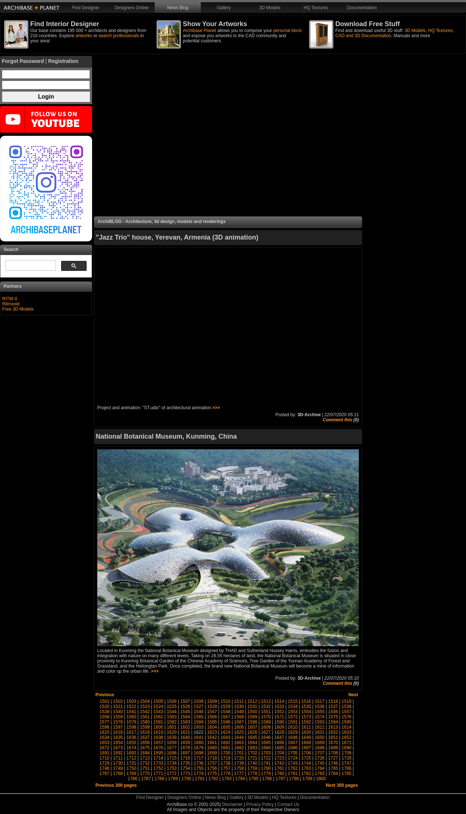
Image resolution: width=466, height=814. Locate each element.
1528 (212, 706)
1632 (333, 732)
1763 (306, 768)
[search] (30, 265)
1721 (252, 758)
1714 (158, 758)
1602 (185, 727)
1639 (172, 737)
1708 (333, 752)
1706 (306, 752)
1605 (226, 727)
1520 (104, 706)
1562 (158, 716)
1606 (239, 727)
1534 (293, 706)
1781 (293, 773)
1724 (293, 758)
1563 (172, 716)
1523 (145, 706)
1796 (267, 778)
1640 (185, 737)
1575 (333, 716)
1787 (146, 778)
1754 (185, 768)
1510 (226, 701)
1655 (131, 742)
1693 (131, 752)
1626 (252, 732)
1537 (333, 706)
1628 (279, 732)
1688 (320, 747)
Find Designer (85, 7)
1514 (279, 701)
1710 (104, 758)
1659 (185, 742)
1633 (346, 732)
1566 (212, 716)
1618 (145, 732)
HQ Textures (316, 7)
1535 (306, 706)
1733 (158, 763)
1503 (131, 701)
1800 (321, 778)
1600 (158, 727)
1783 (320, 773)
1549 (239, 711)
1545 (185, 711)
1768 (118, 773)
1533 (279, 706)
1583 (185, 722)
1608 (266, 727)
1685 (279, 747)
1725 (306, 758)
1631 (320, 732)
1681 (226, 747)
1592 (306, 722)
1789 (173, 778)
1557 (346, 711)
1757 (226, 768)
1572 (293, 716)
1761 (279, 768)
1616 (118, 732)
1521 (118, 706)
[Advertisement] (228, 136)
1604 (212, 727)
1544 (172, 711)
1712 (131, 758)
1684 (266, 747)
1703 (266, 752)
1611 (306, 727)
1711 (118, 758)
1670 (333, 742)
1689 (333, 747)
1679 (199, 747)
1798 (294, 778)
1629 (293, 732)
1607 (252, 727)
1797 (280, 778)
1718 (212, 758)
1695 (158, 752)
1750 (131, 768)
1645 (252, 737)
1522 (131, 706)
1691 (104, 752)
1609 (279, 727)
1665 (266, 742)
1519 (346, 701)
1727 (333, 758)
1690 (346, 747)
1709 (346, 752)
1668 (306, 742)
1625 (239, 732)
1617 (131, 732)
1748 (104, 768)
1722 (266, 758)
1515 (293, 701)
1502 (118, 701)
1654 (118, 742)
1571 (279, 716)
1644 (239, 737)
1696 (172, 752)
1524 (158, 706)
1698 (199, 752)
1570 (266, 716)
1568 (239, 716)
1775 (212, 773)
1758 (239, 768)
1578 (118, 722)
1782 (306, 773)
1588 (252, 722)
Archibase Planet (199, 30)
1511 (239, 701)
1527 (199, 706)
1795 (254, 778)
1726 (320, 758)
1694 (145, 752)
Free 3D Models (18, 309)
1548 (226, 711)
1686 (293, 747)
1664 (252, 742)
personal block (287, 30)
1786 (133, 778)
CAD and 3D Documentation (363, 35)
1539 (104, 711)
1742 (279, 763)
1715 (172, 758)
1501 (104, 701)
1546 (199, 711)
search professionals (118, 35)
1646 (266, 737)
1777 (239, 773)
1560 (131, 716)
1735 (185, 763)
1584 (199, 722)
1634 (104, 737)
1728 (346, 758)
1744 (306, 763)
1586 (226, 722)
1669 (320, 742)
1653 (104, 742)
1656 (145, 742)
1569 (252, 716)
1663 (239, 742)
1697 (185, 752)
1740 (252, 763)
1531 (252, 706)
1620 (172, 732)
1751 (145, 768)
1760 (266, 768)
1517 (320, 701)
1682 (239, 747)
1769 (131, 773)
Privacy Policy (260, 804)
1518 (333, 701)
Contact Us (288, 804)
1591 (293, 722)
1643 (226, 737)
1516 (306, 701)
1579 (131, 722)
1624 (226, 732)
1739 (239, 763)
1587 (239, 722)
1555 (320, 711)
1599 (145, 727)
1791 (200, 778)
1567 (226, 716)
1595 (346, 722)
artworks (84, 35)
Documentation (362, 7)
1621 (185, 732)
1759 (252, 768)
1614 (346, 727)
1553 (293, 711)
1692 (118, 752)
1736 (199, 763)
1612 (320, 727)
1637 (145, 737)
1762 (293, 768)
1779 (266, 773)
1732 (145, 763)
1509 (212, 701)
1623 (212, 732)
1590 (279, 722)
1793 (227, 778)
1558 (104, 716)
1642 (212, 737)
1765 (333, 768)
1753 (172, 768)
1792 (213, 778)
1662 (226, 742)
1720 (239, 758)
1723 (279, 758)
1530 (239, 706)
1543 (158, 711)
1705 (293, 752)
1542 (145, 711)
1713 (145, 758)
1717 (199, 758)
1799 (307, 778)
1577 (104, 722)
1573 (306, 716)
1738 (226, 763)
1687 (306, 747)
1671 (346, 742)
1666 (279, 742)
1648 (293, 737)
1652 (346, 737)
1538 (346, 706)
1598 (131, 727)
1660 (199, 742)
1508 (199, 701)
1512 (252, 701)
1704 (279, 752)
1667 (293, 742)
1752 (158, 768)
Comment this (337, 419)
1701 (239, 752)
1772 (172, 773)
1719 (226, 758)
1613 (333, 727)
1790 (187, 778)
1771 (158, 773)
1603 (199, 727)
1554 (306, 711)
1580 (145, 722)
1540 (118, 711)
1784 (333, 773)
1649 (306, 737)
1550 (252, 711)
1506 (172, 701)
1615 (104, 732)
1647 (279, 737)
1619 (158, 732)
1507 (185, 701)
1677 (172, 747)
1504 (145, 701)
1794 (240, 778)
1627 (266, 732)
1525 (172, 706)
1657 (158, 742)
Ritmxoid (11, 304)
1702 (252, 752)
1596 (104, 727)
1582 (172, 722)
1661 (212, 742)
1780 (279, 773)
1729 (104, 763)
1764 (320, 768)
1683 (252, 747)
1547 (212, 711)
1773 (185, 773)
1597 (118, 727)
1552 (279, 711)
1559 (118, 716)
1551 (266, 711)
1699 (212, 752)
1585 (212, 722)
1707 (320, 752)
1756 (212, 768)
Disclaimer (232, 804)
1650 (320, 737)
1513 (266, 701)
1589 (266, 722)
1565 (199, 716)
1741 (266, 763)
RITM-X (9, 298)
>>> (216, 407)
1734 (172, 763)
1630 (306, 732)
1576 (346, 716)
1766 (346, 768)
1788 (160, 778)
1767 (104, 773)
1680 (212, 747)
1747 (346, 763)
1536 (320, 706)
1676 (158, 747)
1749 (118, 768)
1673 (118, 747)
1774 (199, 773)
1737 (212, 763)
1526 (185, 706)
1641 (199, 737)
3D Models (269, 7)
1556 (333, 711)
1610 (293, 727)
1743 (293, 763)
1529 (226, 706)
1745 (320, 763)
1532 (266, 706)
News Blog (177, 7)
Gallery (224, 7)
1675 (145, 747)
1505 (158, 701)
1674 (131, 747)
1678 (185, 747)
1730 (118, 763)
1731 (131, 763)
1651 (333, 737)
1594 (333, 722)
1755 (199, 768)
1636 (131, 737)
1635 (118, 737)
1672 (104, 747)
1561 (145, 716)
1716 (185, 758)
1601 (172, 727)
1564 (185, 716)
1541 (131, 711)
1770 (145, 773)
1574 (320, 716)
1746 (333, 763)
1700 (226, 752)
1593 (320, 722)
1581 (158, 722)
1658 (172, 742)
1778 (252, 773)
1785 (346, 773)
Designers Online (131, 7)
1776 (226, 773)
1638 (158, 737)
